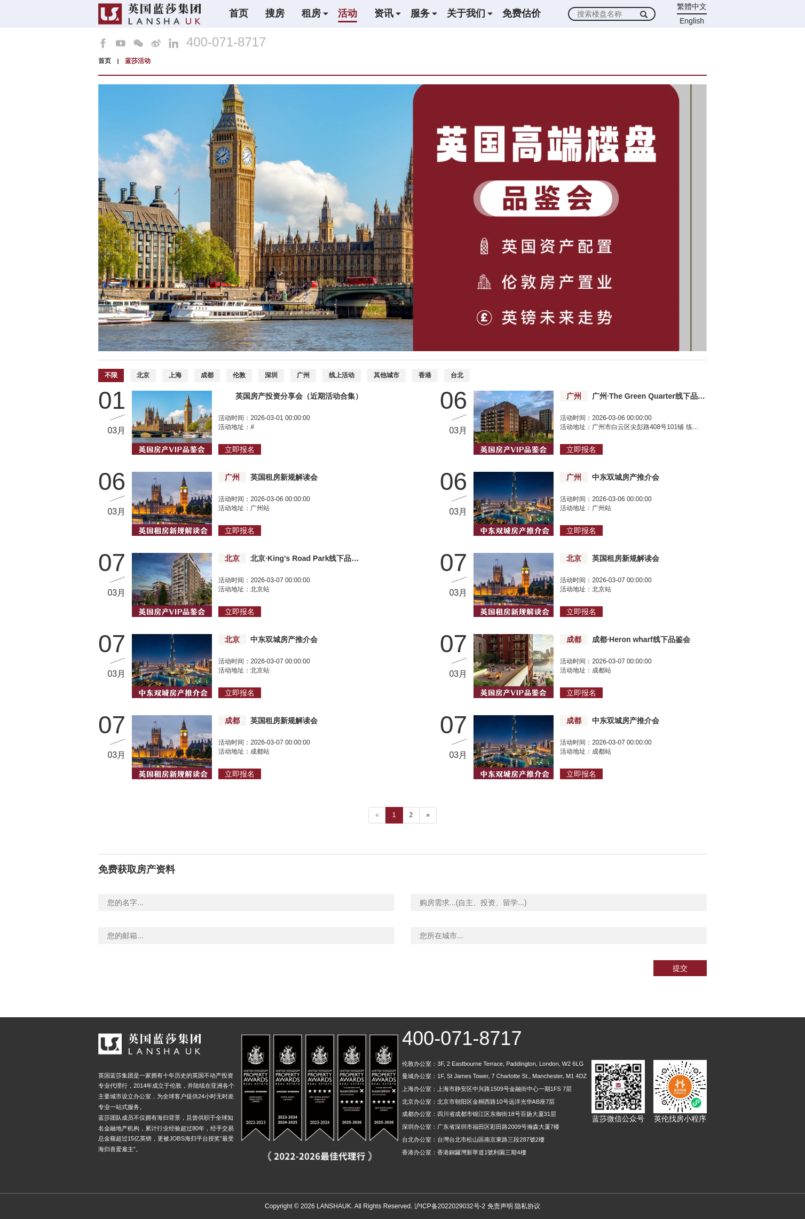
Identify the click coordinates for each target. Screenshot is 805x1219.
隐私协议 (527, 1206)
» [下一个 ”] (428, 815)
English (692, 21)
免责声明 (500, 1206)
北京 (143, 375)
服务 (420, 13)
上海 (175, 375)
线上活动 (341, 375)
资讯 (383, 13)
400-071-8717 (226, 42)
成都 (207, 375)
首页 (238, 13)
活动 (347, 13)
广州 (303, 375)
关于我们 (466, 13)
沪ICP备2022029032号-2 (449, 1206)
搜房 (275, 13)
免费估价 (521, 13)
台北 (457, 375)
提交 (680, 968)
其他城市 (386, 375)
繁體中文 (692, 6)
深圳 (271, 375)
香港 (425, 375)
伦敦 (239, 375)
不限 (111, 375)
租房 (311, 13)
